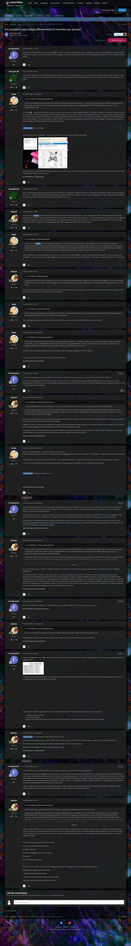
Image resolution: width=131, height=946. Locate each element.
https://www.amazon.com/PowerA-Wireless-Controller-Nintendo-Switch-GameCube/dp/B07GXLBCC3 (52, 523)
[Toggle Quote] (25, 99)
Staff (14, 19)
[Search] (104, 15)
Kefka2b (14, 212)
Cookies (73, 927)
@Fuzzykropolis (28, 128)
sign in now (45, 895)
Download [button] (44, 3)
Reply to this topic (117, 40)
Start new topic (100, 40)
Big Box (104, 3)
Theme (58, 927)
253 (12, 227)
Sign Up (122, 10)
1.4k (12, 87)
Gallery (39, 16)
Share (109, 34)
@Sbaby (36, 215)
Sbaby (13, 94)
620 (12, 110)
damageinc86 (14, 71)
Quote (28, 65)
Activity (18, 16)
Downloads (29, 16)
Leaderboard (58, 16)
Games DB (89, 3)
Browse (9, 16)
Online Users (22, 19)
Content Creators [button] (68, 3)
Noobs (25, 35)
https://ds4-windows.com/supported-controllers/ (101, 517)
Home (29, 3)
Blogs (48, 16)
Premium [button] (97, 3)
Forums (7, 19)
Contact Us (65, 927)
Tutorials (80, 3)
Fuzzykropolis (16, 33)
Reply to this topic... (21, 902)
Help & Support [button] (55, 3)
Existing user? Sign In (109, 10)
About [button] (36, 3)
